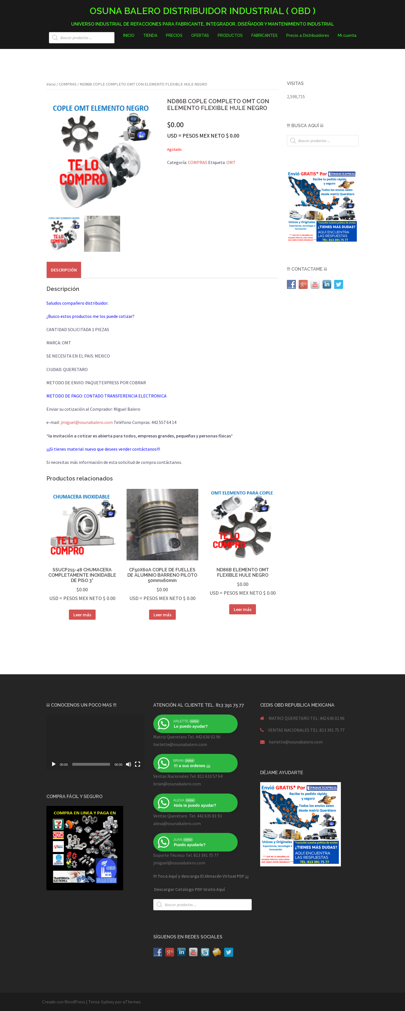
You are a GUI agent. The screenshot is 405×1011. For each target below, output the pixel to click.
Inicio (51, 84)
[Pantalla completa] (137, 764)
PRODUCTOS (230, 35)
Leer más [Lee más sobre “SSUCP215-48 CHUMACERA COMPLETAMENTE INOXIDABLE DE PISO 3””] (82, 614)
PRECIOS (174, 35)
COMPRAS (67, 84)
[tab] (63, 270)
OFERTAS (200, 35)
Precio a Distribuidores (307, 35)
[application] (95, 742)
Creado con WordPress (63, 1002)
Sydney (107, 1002)
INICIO (128, 35)
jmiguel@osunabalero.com (87, 422)
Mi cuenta (347, 35)
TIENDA (150, 35)
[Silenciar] (128, 764)
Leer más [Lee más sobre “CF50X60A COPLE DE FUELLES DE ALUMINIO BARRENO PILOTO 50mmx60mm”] (162, 614)
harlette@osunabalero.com (296, 742)
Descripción (64, 270)
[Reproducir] (54, 764)
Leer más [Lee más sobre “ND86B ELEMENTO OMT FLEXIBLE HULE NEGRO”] (242, 609)
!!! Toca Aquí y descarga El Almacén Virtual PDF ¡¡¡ (201, 876)
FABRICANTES (264, 35)
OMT (231, 162)
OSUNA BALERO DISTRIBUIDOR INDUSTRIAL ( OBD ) (203, 11)
